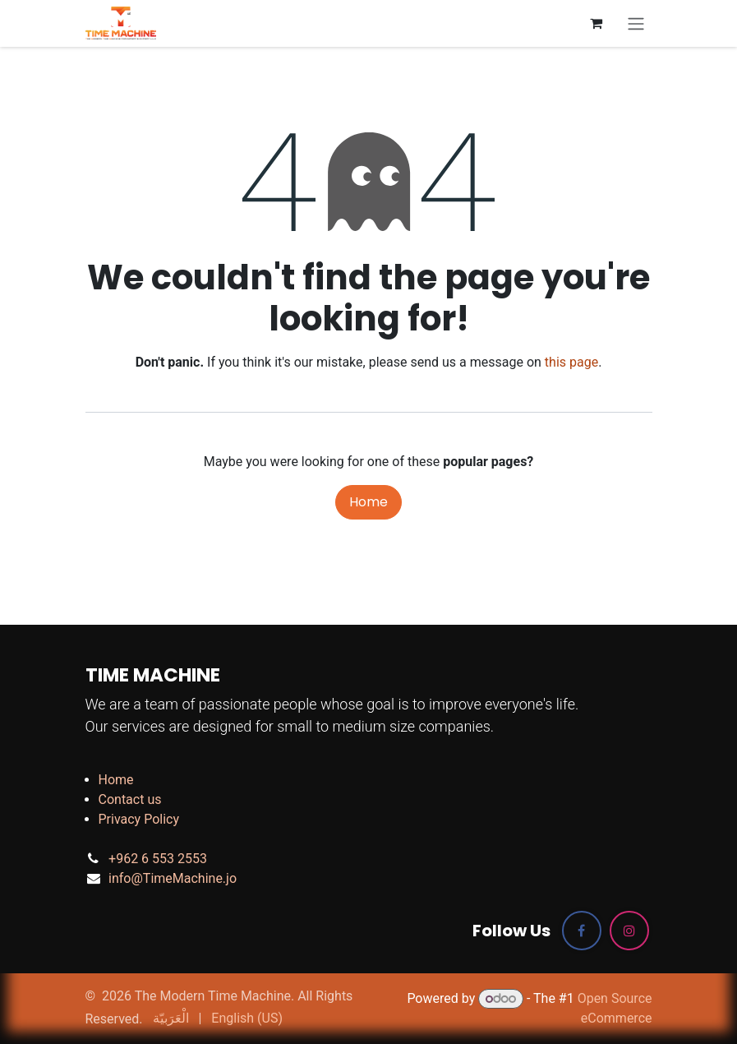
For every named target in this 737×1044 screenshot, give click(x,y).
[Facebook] (581, 930)
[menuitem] (171, 1018)
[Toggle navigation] (636, 23)
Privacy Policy (139, 819)
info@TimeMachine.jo (172, 878)
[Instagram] (629, 930)
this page (571, 362)
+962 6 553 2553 (157, 858)
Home (368, 501)
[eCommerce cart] (596, 23)
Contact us (130, 799)
